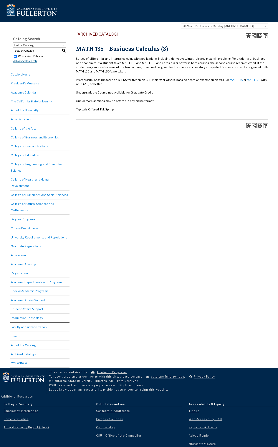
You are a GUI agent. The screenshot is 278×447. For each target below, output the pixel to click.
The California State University (31, 101)
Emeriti (15, 336)
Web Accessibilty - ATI (205, 419)
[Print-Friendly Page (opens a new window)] (259, 35)
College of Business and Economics (35, 137)
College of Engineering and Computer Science (36, 167)
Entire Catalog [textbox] (24, 45)
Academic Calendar (24, 92)
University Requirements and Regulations (39, 237)
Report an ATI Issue (203, 427)
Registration (19, 273)
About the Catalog (23, 345)
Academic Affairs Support (28, 300)
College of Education (25, 155)
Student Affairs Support (27, 309)
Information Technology (27, 318)
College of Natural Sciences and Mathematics (32, 207)
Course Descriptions (24, 228)
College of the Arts (23, 128)
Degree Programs (23, 219)
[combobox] (224, 25)
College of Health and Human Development (30, 182)
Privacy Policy (204, 376)
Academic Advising (23, 264)
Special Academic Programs (29, 291)
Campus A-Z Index (109, 419)
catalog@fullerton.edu (167, 376)
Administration (21, 119)
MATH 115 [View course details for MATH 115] (236, 80)
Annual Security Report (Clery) (26, 427)
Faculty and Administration (29, 327)
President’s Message (25, 83)
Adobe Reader (199, 435)
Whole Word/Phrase (30, 56)
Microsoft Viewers (202, 443)
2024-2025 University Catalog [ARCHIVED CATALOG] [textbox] (218, 26)
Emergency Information (21, 410)
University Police (16, 419)
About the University (24, 110)
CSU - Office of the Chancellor (118, 435)
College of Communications (29, 146)
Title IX (194, 410)
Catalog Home (20, 74)
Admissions (18, 255)
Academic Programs (112, 372)
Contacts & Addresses (113, 410)
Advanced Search (25, 61)
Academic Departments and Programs (36, 282)
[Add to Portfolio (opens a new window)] (248, 35)
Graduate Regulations (26, 246)
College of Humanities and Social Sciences (39, 195)
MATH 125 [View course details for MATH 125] (253, 80)
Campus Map (105, 427)
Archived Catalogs (23, 354)
